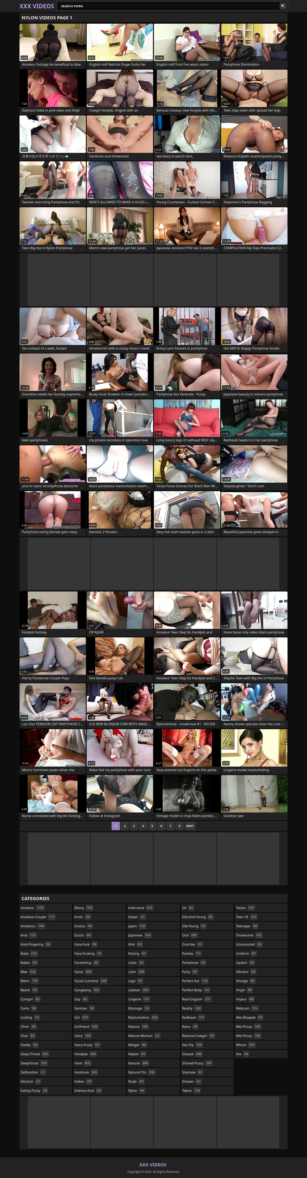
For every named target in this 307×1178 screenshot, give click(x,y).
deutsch (31, 1081)
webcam (247, 1008)
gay (81, 999)
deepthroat (34, 1063)
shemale (192, 1072)
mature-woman (144, 1036)
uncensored (249, 944)
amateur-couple (38, 917)
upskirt (245, 963)
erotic (82, 917)
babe (29, 953)
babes (29, 963)
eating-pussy (34, 1090)
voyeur (245, 999)
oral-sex (192, 944)
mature (138, 1026)
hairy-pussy (87, 1045)
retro (190, 1026)
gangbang (87, 990)
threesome (249, 935)
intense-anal (88, 1090)
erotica (83, 926)
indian (83, 1081)
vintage (246, 981)
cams (29, 1008)
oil (188, 908)
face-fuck (85, 944)
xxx (242, 1054)
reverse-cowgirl (198, 1036)
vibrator (246, 972)
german (84, 1008)
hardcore (86, 1072)
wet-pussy (248, 1026)
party (190, 972)
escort (83, 935)
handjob (85, 1054)
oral (190, 935)
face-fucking (88, 953)
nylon (136, 1090)
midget (137, 1045)
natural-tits (142, 1072)
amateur (33, 908)
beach (29, 990)
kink (135, 944)
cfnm (29, 1026)
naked (137, 1054)
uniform (246, 953)
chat (28, 1036)
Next (190, 826)
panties (191, 953)
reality (192, 1008)
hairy (83, 1036)
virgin (244, 990)
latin (136, 972)
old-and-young (198, 917)
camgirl (31, 999)
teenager (247, 926)
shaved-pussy (197, 1063)
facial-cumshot (91, 981)
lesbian (139, 990)
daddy (29, 1045)
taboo (191, 1090)
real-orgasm (197, 999)
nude (136, 1081)
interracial (141, 908)
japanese (139, 935)
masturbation (143, 1017)
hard (82, 1063)
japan (137, 926)
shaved (192, 1054)
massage (139, 1008)
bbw (29, 972)
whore (245, 1045)
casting (30, 1017)
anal (29, 935)
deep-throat (35, 1054)
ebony (83, 908)
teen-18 (246, 917)
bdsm (30, 981)
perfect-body (196, 990)
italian (137, 917)
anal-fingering (36, 944)
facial (83, 972)
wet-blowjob (249, 1017)
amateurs (33, 926)
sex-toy (192, 1045)
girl (81, 1017)
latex (136, 963)
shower (192, 1081)
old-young (194, 926)
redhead (193, 1017)
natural (138, 1063)
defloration (33, 1072)
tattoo (245, 908)
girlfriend (86, 1026)
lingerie (139, 999)
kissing (137, 953)
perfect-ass (195, 981)
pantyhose (194, 963)
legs (135, 981)
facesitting (86, 963)
